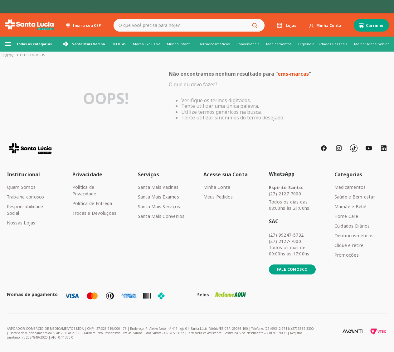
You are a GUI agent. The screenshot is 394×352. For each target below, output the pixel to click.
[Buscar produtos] (256, 25)
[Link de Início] (7, 55)
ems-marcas (32, 55)
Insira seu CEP (87, 25)
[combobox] (189, 25)
